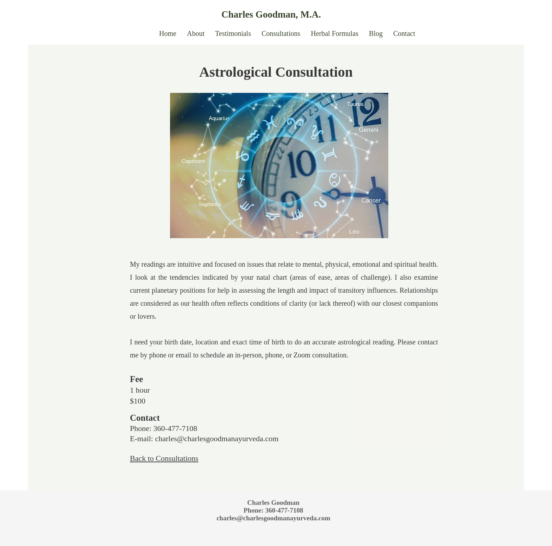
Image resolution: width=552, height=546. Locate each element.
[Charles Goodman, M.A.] (286, 15)
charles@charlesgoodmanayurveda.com (216, 438)
